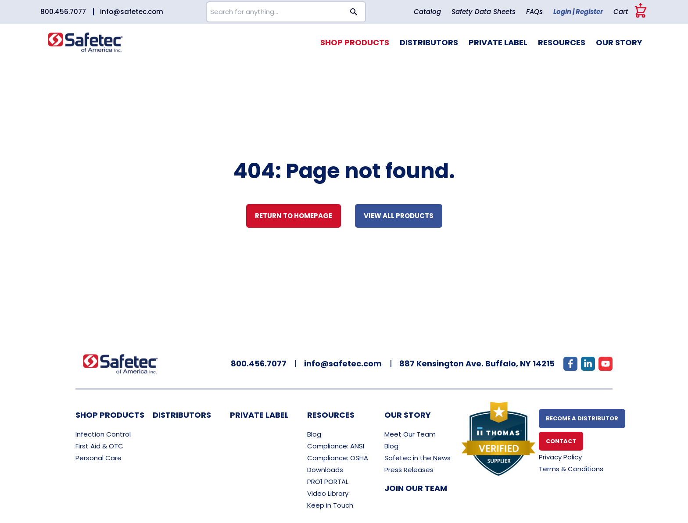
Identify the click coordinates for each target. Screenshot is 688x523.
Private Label (498, 42)
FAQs (534, 11)
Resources (561, 42)
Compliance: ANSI (335, 446)
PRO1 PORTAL (327, 481)
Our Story (619, 42)
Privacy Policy (560, 457)
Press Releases (409, 469)
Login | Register (578, 11)
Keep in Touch (330, 505)
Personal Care (98, 457)
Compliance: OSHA (337, 457)
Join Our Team (415, 488)
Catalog (427, 11)
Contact (561, 441)
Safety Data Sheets (484, 11)
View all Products (399, 215)
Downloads (325, 469)
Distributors (429, 42)
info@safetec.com (131, 11)
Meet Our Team (410, 434)
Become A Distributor (582, 418)
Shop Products (354, 42)
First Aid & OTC (99, 446)
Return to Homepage (293, 215)
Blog (314, 434)
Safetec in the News (417, 457)
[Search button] (354, 11)
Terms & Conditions (571, 468)
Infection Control (103, 434)
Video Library (327, 493)
